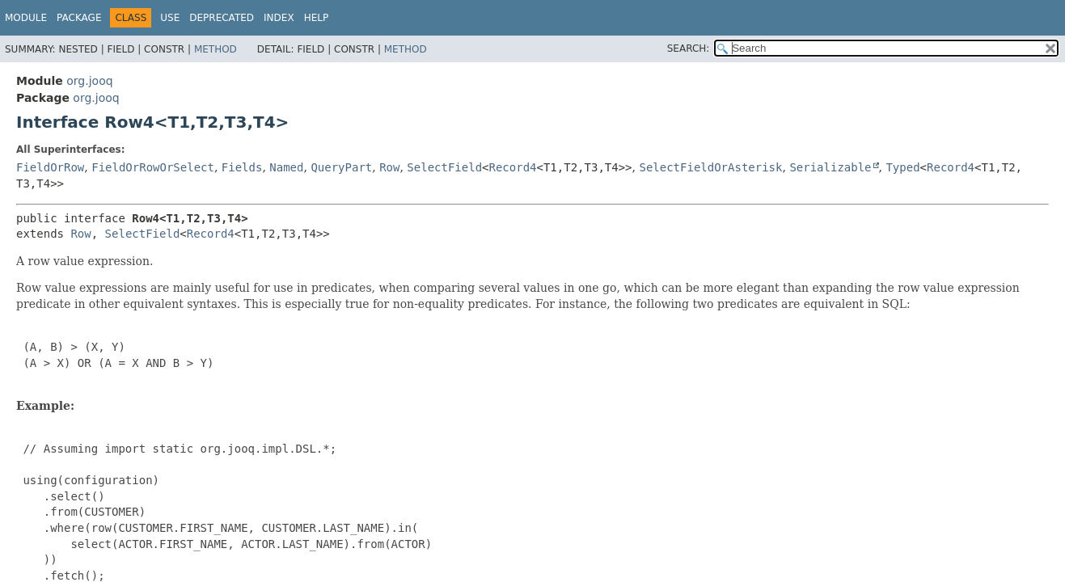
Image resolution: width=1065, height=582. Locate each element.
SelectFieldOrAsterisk (710, 167)
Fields (242, 167)
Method (215, 49)
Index (279, 17)
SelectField (444, 167)
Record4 (513, 167)
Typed (902, 167)
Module (26, 17)
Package (79, 17)
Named (286, 167)
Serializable (830, 167)
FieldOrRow (50, 167)
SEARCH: (688, 48)
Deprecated (221, 17)
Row (389, 167)
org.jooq (89, 80)
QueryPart (341, 167)
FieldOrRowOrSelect (152, 167)
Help (316, 17)
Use (170, 17)
